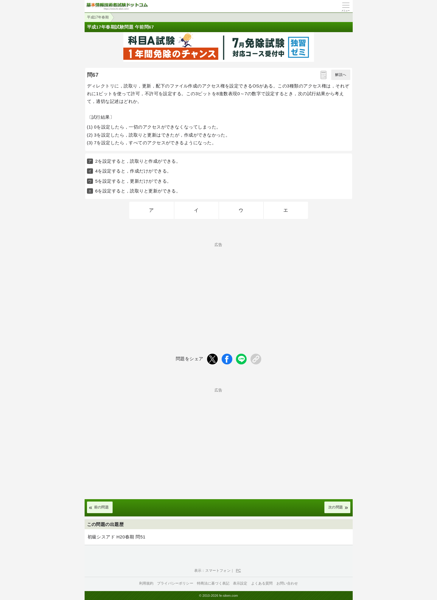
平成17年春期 (98, 17)
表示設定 (240, 583)
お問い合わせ (287, 583)
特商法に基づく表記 (213, 583)
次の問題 (335, 507)
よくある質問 (262, 583)
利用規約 (146, 583)
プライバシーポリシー (175, 583)
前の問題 (101, 507)
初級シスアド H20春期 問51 (117, 536)
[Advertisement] (219, 288)
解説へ (340, 75)
